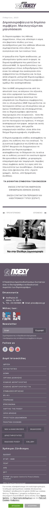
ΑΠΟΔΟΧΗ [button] (16, 506)
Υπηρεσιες (8, 400)
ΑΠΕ (5, 468)
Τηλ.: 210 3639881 (13, 303)
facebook (5, 349)
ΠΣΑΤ (5, 463)
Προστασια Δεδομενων (15, 418)
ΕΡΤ (5, 472)
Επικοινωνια (9, 404)
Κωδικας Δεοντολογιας (15, 382)
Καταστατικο (10, 369)
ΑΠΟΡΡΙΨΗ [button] (32, 506)
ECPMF (21, 478)
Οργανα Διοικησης (12, 378)
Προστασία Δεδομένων (22, 498)
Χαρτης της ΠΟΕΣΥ (12, 409)
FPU (14, 483)
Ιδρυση (6, 364)
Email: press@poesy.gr (35, 303)
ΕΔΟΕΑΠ (7, 455)
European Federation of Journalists (6, 316)
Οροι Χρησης (9, 413)
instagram (11, 349)
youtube (17, 349)
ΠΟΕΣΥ (26, 5)
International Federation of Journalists (17, 316)
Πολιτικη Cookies (12, 422)
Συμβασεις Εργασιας (13, 391)
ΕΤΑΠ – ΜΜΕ (9, 459)
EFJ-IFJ (6, 395)
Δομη (6, 373)
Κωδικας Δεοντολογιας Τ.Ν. (17, 387)
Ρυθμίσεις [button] (15, 500)
